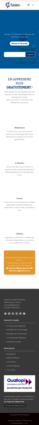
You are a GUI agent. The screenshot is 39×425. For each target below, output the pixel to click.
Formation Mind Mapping (16, 326)
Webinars (19, 127)
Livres (20, 198)
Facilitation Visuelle (14, 342)
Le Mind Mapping (13, 366)
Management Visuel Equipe (17, 330)
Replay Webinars (13, 358)
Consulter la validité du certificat (15, 405)
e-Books (19, 163)
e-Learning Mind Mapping (16, 338)
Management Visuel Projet (17, 334)
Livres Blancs (11, 362)
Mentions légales (14, 420)
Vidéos (19, 233)
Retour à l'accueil (19, 43)
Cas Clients (11, 370)
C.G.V (26, 423)
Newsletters (11, 354)
